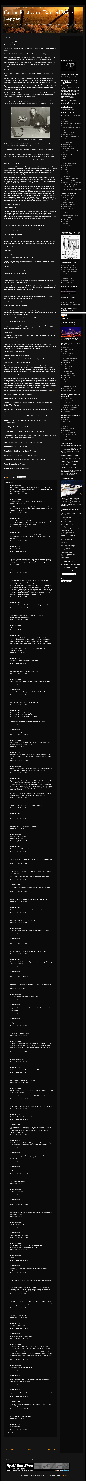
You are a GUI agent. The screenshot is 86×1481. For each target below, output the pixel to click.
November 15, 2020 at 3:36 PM (18, 694)
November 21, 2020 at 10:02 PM (19, 1328)
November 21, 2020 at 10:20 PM (19, 1359)
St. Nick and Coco (68, 167)
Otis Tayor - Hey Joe (68, 302)
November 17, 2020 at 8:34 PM (18, 808)
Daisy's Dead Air (67, 200)
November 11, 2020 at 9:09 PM (18, 541)
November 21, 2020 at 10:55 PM (19, 1370)
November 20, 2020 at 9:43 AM (18, 1051)
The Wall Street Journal (69, 386)
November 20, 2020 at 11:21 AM (19, 1098)
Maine (64, 159)
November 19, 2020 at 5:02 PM (18, 922)
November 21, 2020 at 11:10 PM (19, 1396)
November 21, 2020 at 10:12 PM (19, 1338)
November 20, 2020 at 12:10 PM (19, 1119)
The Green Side (67, 219)
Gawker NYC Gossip (68, 428)
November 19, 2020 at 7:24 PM (18, 954)
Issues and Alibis (67, 419)
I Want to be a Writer (68, 148)
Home (30, 1449)
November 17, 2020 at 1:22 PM (18, 797)
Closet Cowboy (67, 125)
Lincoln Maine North (68, 278)
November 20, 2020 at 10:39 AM (19, 1082)
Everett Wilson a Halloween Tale (72, 140)
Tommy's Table (67, 226)
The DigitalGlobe (67, 398)
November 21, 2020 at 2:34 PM (18, 1293)
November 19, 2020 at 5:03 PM (18, 933)
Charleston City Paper (69, 354)
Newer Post (8, 1449)
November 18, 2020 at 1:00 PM (18, 851)
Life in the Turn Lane (68, 202)
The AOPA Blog (67, 217)
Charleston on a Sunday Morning (72, 123)
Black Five (66, 437)
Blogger (64, 1475)
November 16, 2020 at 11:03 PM (19, 734)
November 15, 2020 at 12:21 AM (19, 619)
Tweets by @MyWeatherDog (69, 77)
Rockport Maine (67, 282)
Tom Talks (65, 223)
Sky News (65, 364)
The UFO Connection (69, 432)
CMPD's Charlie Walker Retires (71, 127)
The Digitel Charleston (69, 409)
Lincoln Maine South (68, 280)
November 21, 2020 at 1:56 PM (18, 1272)
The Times (66, 382)
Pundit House (66, 213)
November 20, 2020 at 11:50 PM (19, 1194)
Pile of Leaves (67, 161)
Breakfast (65, 121)
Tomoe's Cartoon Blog (69, 228)
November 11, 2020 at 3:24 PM (18, 493)
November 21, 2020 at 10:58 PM (19, 1384)
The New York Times (68, 373)
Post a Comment (12, 1433)
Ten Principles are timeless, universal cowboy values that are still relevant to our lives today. (70, 87)
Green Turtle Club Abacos (70, 269)
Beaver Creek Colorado (69, 265)
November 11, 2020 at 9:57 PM (18, 551)
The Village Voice (67, 403)
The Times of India (68, 384)
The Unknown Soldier (69, 180)
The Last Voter (67, 174)
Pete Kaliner (66, 211)
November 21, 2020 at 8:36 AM (18, 1249)
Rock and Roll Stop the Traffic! (71, 215)
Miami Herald (66, 362)
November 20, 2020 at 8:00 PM (18, 1135)
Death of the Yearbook (69, 132)
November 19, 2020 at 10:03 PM (19, 999)
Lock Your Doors (67, 154)
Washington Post (67, 388)
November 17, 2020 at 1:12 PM (18, 773)
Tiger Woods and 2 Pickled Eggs (72, 182)
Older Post (52, 1449)
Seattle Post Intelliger (69, 401)
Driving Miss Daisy (68, 134)
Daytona (65, 130)
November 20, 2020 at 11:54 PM (19, 1237)
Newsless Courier (68, 208)
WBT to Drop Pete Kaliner (70, 187)
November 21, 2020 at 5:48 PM (18, 1317)
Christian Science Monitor (70, 407)
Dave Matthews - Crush (69, 300)
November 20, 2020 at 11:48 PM (19, 1173)
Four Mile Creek (67, 142)
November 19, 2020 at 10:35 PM (19, 1013)
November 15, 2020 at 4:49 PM (18, 705)
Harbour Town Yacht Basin (70, 271)
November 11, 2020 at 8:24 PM (18, 527)
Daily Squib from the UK (69, 435)
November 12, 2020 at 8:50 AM (18, 572)
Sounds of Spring (67, 165)
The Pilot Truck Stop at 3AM (70, 178)
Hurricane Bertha (67, 146)
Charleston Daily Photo (69, 198)
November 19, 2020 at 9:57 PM (18, 966)
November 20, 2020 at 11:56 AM (19, 1108)
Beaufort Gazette (67, 351)
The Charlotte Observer (69, 367)
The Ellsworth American (69, 369)
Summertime (66, 169)
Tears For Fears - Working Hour (72, 304)
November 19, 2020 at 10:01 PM (19, 976)
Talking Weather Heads (69, 172)
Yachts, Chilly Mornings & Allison (72, 189)
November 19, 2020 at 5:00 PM (18, 901)
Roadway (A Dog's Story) (70, 163)
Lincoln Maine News (68, 360)
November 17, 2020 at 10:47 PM (19, 828)
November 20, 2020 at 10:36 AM (19, 1072)
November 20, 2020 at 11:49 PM (19, 1183)
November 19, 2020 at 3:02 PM (18, 879)
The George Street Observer (71, 405)
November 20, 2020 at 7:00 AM (18, 1035)
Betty (64, 119)
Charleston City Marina (69, 267)
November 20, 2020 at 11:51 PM (19, 1204)
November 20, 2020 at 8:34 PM (18, 1147)
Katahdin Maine (67, 274)
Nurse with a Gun (67, 430)
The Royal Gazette (68, 377)
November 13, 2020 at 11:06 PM (19, 607)
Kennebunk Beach (68, 276)
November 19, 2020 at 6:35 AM (18, 863)
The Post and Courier (69, 375)
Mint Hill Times (67, 206)
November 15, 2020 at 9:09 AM (18, 652)
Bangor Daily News (68, 349)
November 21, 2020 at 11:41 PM (19, 1408)
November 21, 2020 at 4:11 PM (18, 1307)
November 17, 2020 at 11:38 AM (19, 760)
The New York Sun (68, 371)
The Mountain (66, 176)
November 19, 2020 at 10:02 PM (19, 988)
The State (65, 379)
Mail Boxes (66, 156)
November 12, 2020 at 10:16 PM (19, 597)
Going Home (66, 144)
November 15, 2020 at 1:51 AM (18, 630)
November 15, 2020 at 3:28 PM (18, 673)
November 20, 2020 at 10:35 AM (19, 1061)
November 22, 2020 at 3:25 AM (18, 1418)
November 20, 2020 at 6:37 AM (18, 1025)
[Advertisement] (30, 1443)
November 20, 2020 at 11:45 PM (19, 1161)
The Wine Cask (67, 221)
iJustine (65, 424)
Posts (64, 574)
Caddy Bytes (66, 426)
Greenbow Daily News (69, 356)
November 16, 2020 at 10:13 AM (19, 724)
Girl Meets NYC (67, 422)
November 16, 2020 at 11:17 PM (19, 746)
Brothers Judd (67, 439)
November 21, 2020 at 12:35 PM (19, 1260)
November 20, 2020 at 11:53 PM (19, 1216)
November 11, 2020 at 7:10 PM (18, 513)
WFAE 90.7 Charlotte (69, 390)
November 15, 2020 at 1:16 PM (18, 663)
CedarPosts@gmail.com (68, 109)
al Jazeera (66, 347)
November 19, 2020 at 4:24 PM (18, 891)
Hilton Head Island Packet (70, 358)
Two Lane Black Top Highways (71, 185)
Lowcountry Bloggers (68, 204)
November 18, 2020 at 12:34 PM (19, 841)
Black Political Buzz (68, 195)
